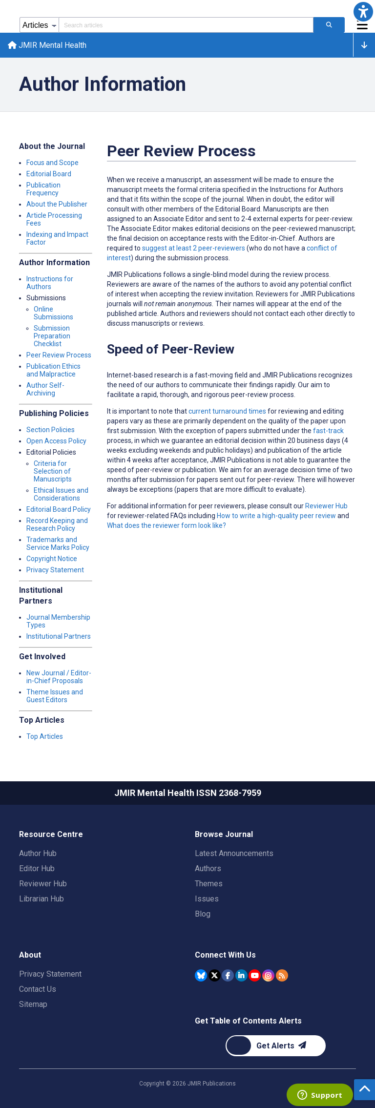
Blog (202, 914)
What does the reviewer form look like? (166, 525)
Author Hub (38, 853)
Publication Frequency (43, 189)
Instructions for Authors (49, 283)
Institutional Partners (58, 636)
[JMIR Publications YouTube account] (255, 975)
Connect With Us (225, 955)
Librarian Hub (41, 898)
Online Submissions (53, 313)
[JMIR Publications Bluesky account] (201, 975)
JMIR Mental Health (47, 45)
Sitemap (33, 1004)
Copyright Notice (51, 559)
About (30, 955)
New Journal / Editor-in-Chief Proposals (58, 677)
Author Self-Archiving (45, 389)
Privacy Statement (55, 570)
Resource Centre (51, 834)
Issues (207, 898)
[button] (363, 11)
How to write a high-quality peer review (276, 516)
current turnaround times (227, 411)
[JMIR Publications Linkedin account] (241, 975)
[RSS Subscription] (282, 975)
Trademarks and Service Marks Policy (57, 543)
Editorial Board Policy (58, 509)
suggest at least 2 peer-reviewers (193, 248)
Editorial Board (48, 174)
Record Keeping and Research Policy (57, 524)
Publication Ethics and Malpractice (53, 370)
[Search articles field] (186, 25)
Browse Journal (224, 834)
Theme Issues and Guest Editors (54, 696)
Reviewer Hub (326, 506)
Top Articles (44, 736)
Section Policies (50, 430)
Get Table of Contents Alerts (248, 1020)
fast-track (328, 431)
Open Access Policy (56, 441)
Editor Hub (37, 868)
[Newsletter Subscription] (276, 1045)
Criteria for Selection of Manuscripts (53, 471)
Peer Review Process (58, 355)
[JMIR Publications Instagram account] (268, 975)
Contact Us (37, 989)
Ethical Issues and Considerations (61, 494)
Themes (209, 883)
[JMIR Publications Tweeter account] (214, 975)
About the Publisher (56, 204)
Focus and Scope (52, 163)
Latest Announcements (234, 853)
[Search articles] (329, 25)
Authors (208, 868)
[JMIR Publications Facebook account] (228, 975)
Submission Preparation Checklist (52, 336)
